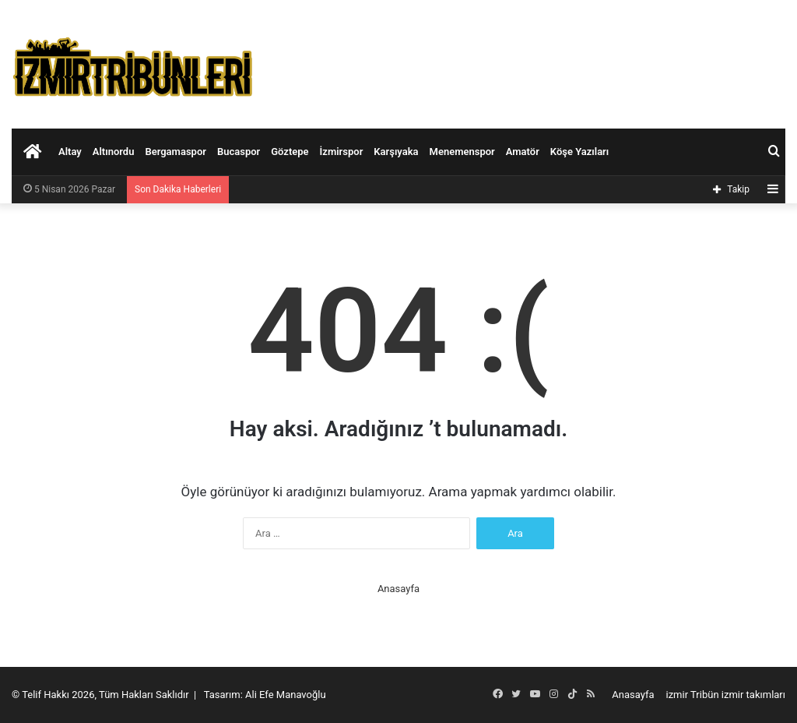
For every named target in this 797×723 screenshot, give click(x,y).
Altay (70, 151)
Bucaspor (238, 151)
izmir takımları (753, 694)
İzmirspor (341, 151)
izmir (677, 694)
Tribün (704, 694)
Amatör (522, 151)
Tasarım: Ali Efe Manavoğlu (265, 694)
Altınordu (114, 151)
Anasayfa (398, 588)
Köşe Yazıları (579, 151)
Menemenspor (462, 151)
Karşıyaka (396, 151)
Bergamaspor (175, 151)
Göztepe (289, 151)
